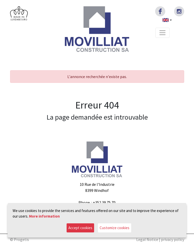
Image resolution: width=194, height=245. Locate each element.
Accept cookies (80, 227)
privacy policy (172, 239)
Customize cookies (114, 227)
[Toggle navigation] (162, 33)
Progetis (21, 239)
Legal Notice (147, 239)
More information (44, 216)
